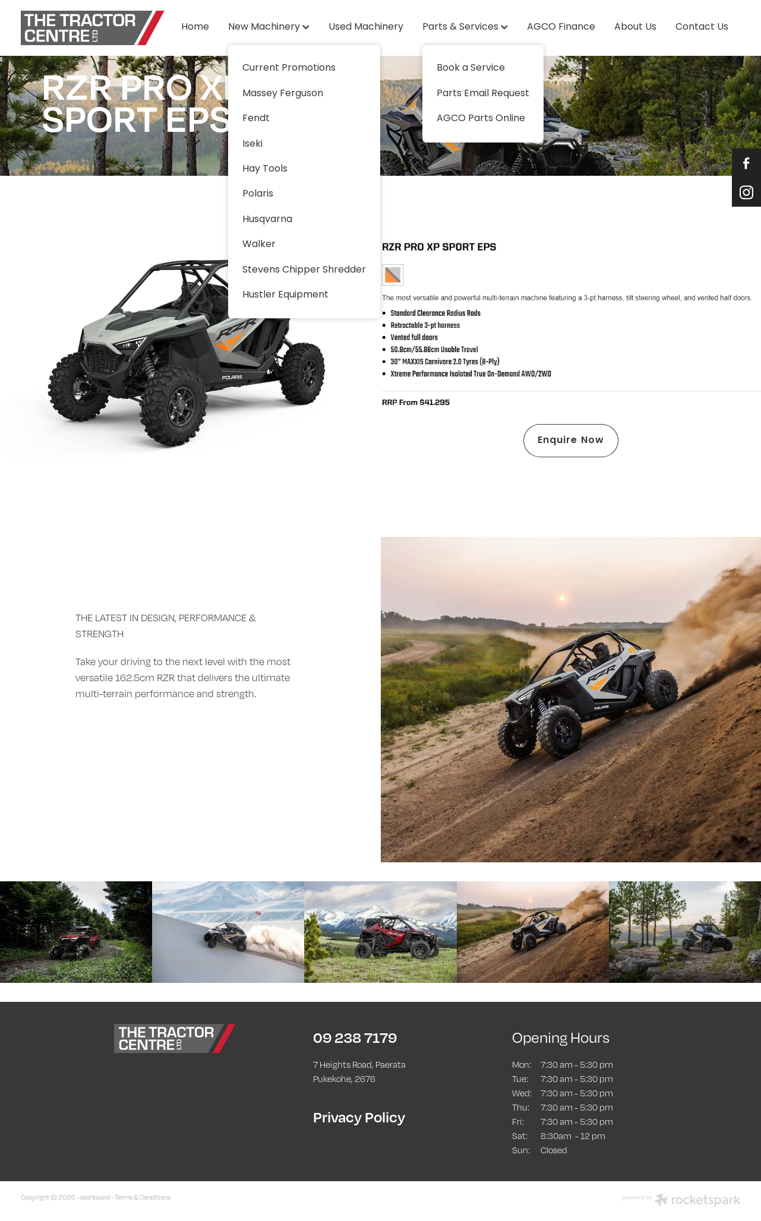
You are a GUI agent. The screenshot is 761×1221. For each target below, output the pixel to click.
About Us (635, 27)
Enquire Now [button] (571, 440)
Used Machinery (366, 27)
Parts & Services (465, 27)
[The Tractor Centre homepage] (93, 28)
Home (195, 27)
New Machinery (269, 27)
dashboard (95, 1197)
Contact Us (701, 27)
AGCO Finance (561, 27)
